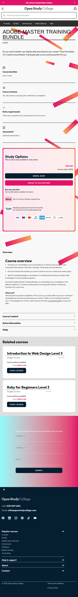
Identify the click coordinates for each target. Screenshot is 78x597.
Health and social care (10, 541)
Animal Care (27, 23)
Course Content (39, 316)
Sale (51, 23)
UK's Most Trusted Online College (39, 3)
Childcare (5, 547)
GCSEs (16, 23)
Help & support (33, 560)
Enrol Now (39, 176)
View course (16, 370)
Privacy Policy (52, 588)
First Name (20, 436)
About (33, 565)
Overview (39, 252)
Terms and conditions (55, 583)
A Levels (7, 23)
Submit (39, 470)
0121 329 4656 (13, 506)
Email (18, 459)
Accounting (6, 553)
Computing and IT (55, 301)
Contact (33, 570)
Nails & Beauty (40, 23)
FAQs (39, 329)
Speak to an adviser (39, 183)
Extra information (39, 323)
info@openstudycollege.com (22, 510)
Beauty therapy (8, 550)
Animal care (6, 544)
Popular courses (33, 531)
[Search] (40, 15)
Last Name (20, 448)
